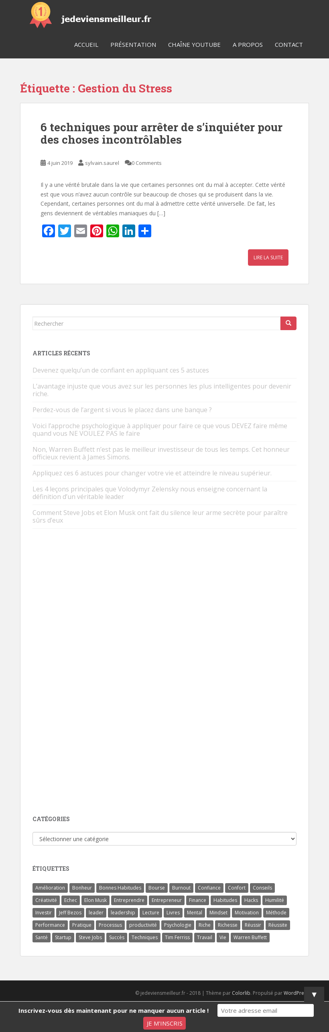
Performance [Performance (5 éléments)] (50, 925)
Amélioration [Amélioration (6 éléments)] (50, 887)
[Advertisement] (92, 673)
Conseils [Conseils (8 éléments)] (262, 887)
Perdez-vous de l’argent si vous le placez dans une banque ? (122, 409)
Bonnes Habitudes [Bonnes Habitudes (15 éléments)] (120, 887)
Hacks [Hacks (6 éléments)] (251, 900)
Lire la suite (268, 257)
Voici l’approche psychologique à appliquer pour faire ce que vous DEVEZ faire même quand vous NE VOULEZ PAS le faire (159, 429)
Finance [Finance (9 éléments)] (197, 900)
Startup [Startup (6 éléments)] (63, 937)
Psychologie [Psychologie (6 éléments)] (177, 925)
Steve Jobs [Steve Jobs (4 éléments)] (90, 937)
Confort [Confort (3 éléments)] (237, 887)
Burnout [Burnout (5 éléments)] (181, 887)
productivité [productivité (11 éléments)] (143, 925)
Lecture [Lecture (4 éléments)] (150, 912)
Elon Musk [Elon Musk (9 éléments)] (95, 900)
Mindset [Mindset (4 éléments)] (218, 912)
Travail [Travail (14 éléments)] (204, 937)
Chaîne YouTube (194, 44)
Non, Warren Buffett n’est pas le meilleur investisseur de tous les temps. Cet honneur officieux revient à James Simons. (161, 453)
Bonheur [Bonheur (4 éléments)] (82, 887)
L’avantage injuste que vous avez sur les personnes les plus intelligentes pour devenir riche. (161, 390)
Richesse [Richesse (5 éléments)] (228, 925)
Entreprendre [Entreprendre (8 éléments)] (129, 900)
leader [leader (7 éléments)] (96, 912)
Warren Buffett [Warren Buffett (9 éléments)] (250, 937)
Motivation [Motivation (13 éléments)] (247, 912)
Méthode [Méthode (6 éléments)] (276, 912)
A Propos (248, 44)
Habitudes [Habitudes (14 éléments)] (225, 900)
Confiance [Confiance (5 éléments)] (209, 887)
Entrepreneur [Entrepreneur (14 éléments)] (167, 900)
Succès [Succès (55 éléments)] (116, 937)
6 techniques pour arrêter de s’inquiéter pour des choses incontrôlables (161, 133)
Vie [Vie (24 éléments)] (222, 937)
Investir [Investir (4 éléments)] (43, 912)
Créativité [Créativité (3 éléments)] (46, 900)
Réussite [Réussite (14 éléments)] (277, 925)
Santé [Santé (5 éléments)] (41, 937)
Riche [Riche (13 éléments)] (205, 925)
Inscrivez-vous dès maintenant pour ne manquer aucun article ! (113, 1010)
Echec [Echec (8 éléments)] (70, 900)
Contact (289, 44)
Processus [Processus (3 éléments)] (110, 925)
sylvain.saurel (102, 162)
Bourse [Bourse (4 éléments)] (156, 887)
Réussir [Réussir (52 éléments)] (253, 925)
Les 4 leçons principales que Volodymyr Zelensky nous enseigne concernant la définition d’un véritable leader (149, 493)
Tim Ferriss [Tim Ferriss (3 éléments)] (177, 937)
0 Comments (147, 162)
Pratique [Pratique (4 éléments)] (81, 925)
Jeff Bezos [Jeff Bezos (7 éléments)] (70, 912)
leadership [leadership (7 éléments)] (123, 912)
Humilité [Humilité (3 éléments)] (274, 900)
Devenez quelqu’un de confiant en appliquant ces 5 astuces (120, 370)
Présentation (133, 44)
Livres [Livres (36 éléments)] (173, 912)
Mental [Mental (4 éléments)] (194, 912)
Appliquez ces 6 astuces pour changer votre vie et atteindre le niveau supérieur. (152, 473)
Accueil (86, 44)
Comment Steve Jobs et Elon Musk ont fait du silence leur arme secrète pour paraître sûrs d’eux (160, 516)
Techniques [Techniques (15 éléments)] (145, 937)
